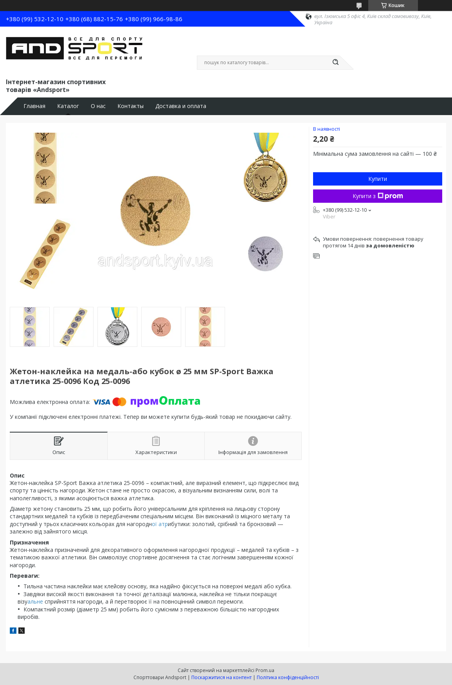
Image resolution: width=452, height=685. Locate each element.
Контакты (130, 106)
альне (35, 601)
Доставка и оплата (180, 106)
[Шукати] (336, 63)
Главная (34, 106)
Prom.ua (265, 670)
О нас (98, 106)
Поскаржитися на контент (221, 677)
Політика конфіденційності (288, 677)
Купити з (378, 196)
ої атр (160, 524)
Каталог (68, 106)
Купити (377, 178)
